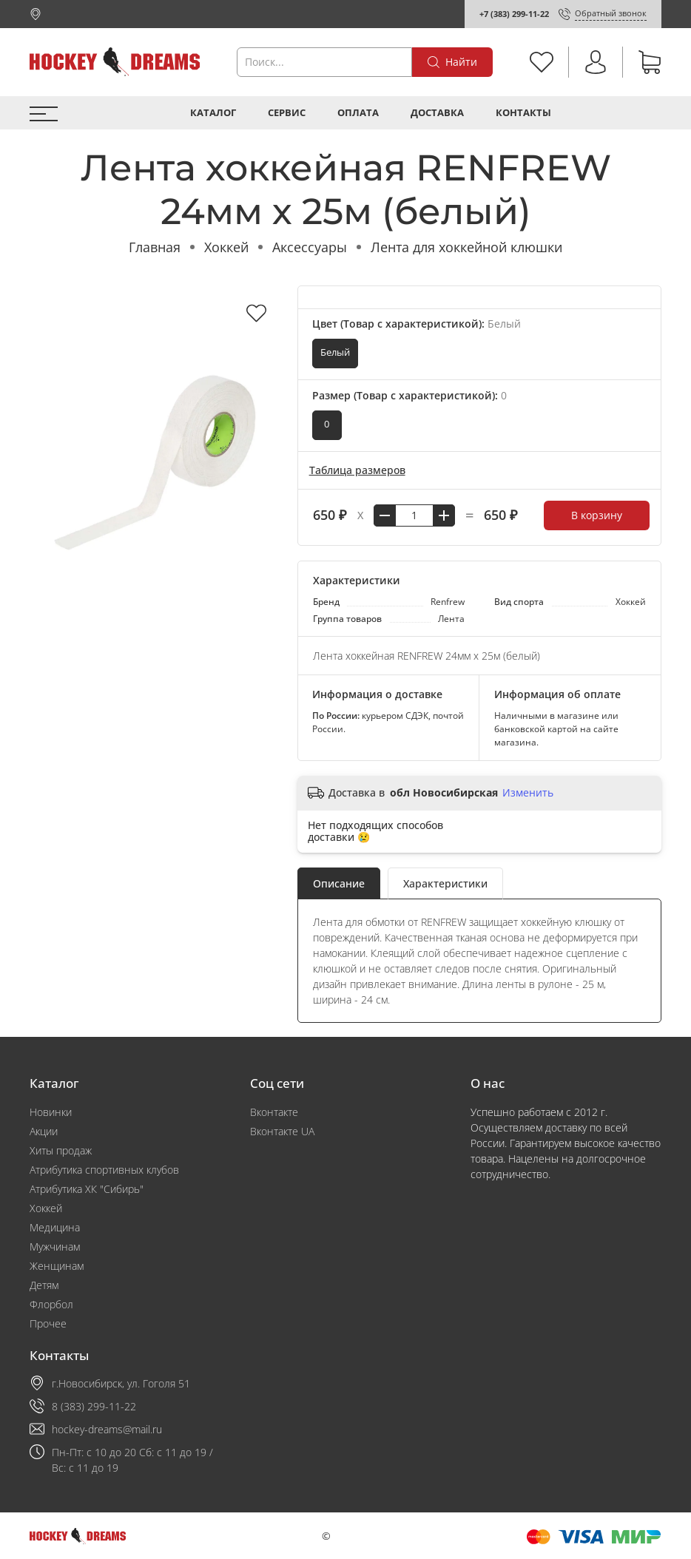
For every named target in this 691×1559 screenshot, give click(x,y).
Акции (44, 1131)
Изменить (527, 792)
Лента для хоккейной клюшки (466, 247)
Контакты (523, 112)
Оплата (358, 112)
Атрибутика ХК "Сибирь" (87, 1189)
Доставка (437, 112)
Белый (335, 352)
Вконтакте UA (282, 1131)
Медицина (55, 1227)
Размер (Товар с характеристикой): (409, 395)
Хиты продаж (61, 1150)
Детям (44, 1285)
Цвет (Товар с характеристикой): (416, 324)
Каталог (213, 112)
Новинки (51, 1112)
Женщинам (57, 1266)
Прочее (48, 1323)
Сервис (287, 112)
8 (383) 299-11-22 (94, 1406)
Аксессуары (309, 247)
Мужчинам (55, 1247)
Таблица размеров (357, 470)
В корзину (596, 515)
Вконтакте (274, 1112)
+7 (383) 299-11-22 (514, 13)
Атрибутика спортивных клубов (104, 1170)
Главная (155, 247)
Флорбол (51, 1304)
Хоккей (226, 247)
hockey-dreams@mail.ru (107, 1429)
